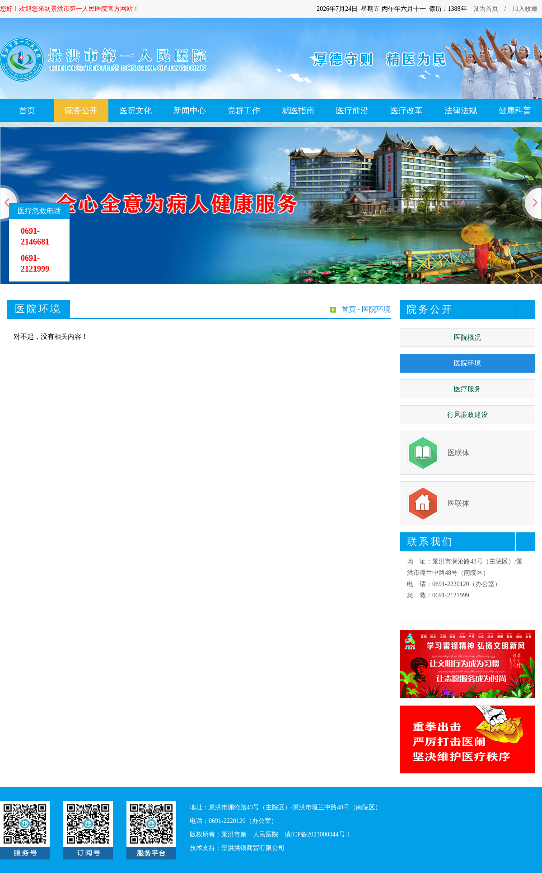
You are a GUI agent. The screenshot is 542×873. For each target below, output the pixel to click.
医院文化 (135, 110)
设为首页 (485, 8)
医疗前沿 (352, 110)
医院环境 (467, 363)
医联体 (458, 453)
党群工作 (244, 110)
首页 (27, 110)
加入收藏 (524, 8)
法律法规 (460, 110)
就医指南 (298, 110)
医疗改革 (406, 110)
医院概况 (467, 337)
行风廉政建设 (467, 414)
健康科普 (515, 110)
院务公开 (81, 110)
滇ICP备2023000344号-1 (317, 834)
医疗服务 (467, 389)
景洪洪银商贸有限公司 (253, 848)
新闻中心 (189, 110)
